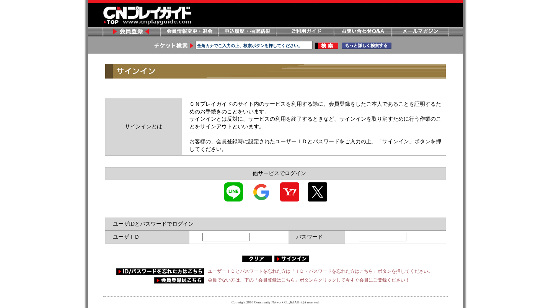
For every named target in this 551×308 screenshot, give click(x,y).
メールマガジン (420, 31)
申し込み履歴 (247, 31)
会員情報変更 (189, 31)
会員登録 (131, 31)
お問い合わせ (362, 31)
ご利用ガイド (304, 31)
